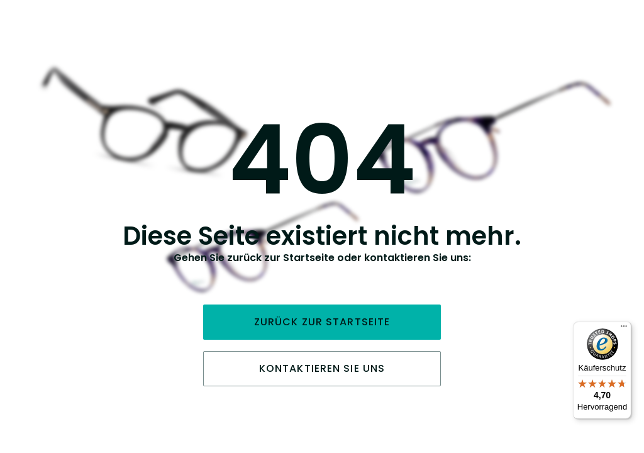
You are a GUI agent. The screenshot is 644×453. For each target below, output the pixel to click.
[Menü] (623, 329)
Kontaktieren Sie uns (322, 368)
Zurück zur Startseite (322, 322)
